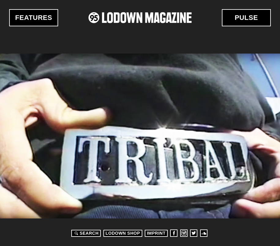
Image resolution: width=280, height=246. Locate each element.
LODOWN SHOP (123, 233)
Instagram (184, 233)
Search (86, 233)
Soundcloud (203, 233)
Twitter (193, 233)
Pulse (246, 17)
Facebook (173, 233)
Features (33, 17)
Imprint (156, 233)
